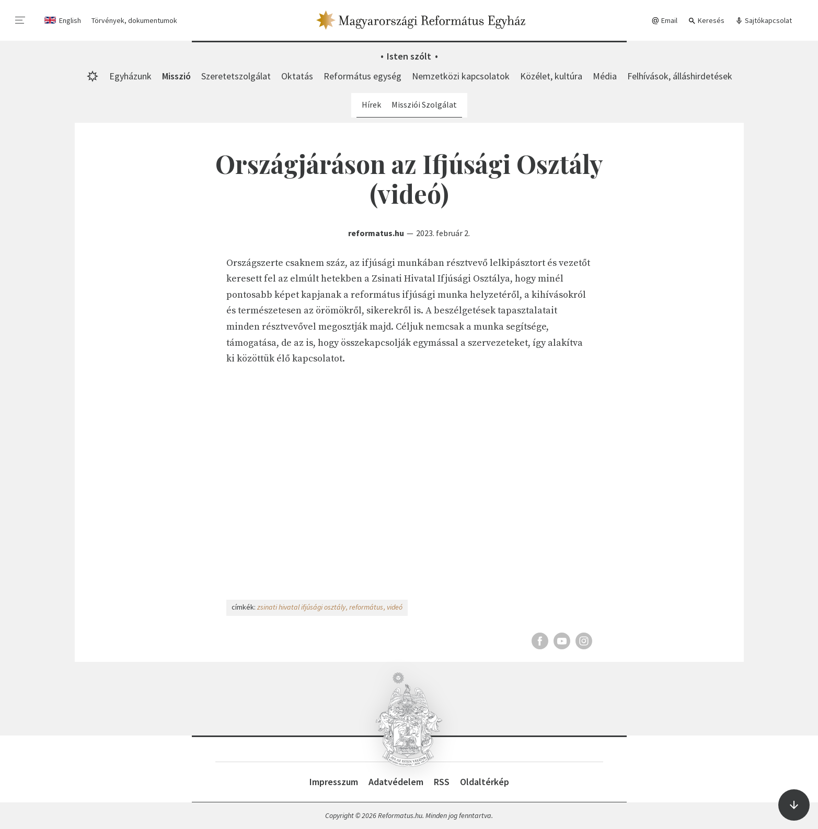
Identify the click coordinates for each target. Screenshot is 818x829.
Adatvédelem (395, 782)
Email (664, 21)
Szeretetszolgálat (236, 76)
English (70, 20)
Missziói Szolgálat (424, 104)
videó (394, 607)
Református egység (362, 76)
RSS (442, 782)
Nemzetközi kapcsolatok (461, 76)
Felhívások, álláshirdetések (679, 76)
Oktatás (297, 76)
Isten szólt (409, 56)
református (366, 607)
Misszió (176, 76)
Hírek (371, 104)
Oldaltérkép (484, 782)
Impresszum (333, 782)
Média (605, 76)
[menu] (20, 20)
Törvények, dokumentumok (134, 20)
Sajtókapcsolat (763, 21)
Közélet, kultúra (551, 76)
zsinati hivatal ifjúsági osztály (301, 607)
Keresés (706, 21)
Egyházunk (130, 76)
